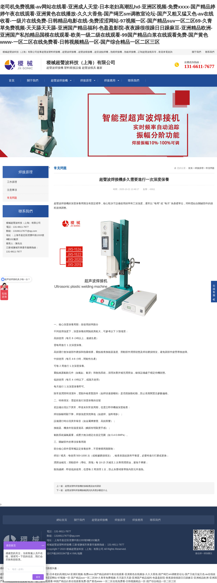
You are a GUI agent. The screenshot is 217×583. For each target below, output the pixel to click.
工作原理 (12, 181)
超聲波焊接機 (59, 80)
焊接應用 (109, 80)
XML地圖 (77, 553)
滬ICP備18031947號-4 (59, 553)
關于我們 (196, 52)
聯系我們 (209, 52)
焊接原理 (86, 80)
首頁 (11, 80)
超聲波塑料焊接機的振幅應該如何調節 (83, 486)
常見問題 (12, 197)
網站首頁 (61, 519)
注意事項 (12, 189)
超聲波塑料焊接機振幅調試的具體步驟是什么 (86, 490)
